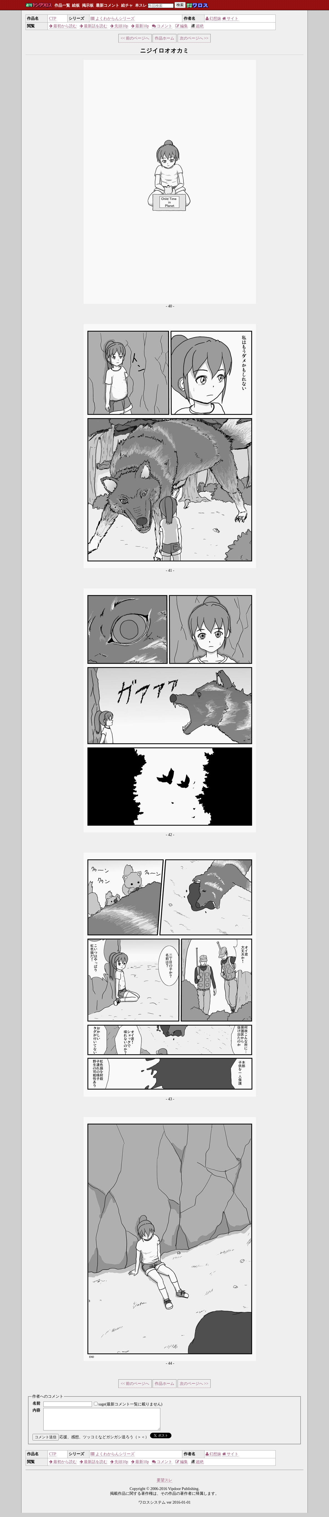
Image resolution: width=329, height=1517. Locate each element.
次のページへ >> (194, 38)
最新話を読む (94, 26)
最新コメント (107, 5)
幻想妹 (213, 18)
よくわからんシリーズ (112, 18)
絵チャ (127, 5)
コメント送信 (45, 1441)
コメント (162, 26)
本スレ (141, 5)
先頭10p (119, 26)
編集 (181, 26)
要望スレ (164, 1484)
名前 (36, 1403)
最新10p (140, 26)
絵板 (76, 5)
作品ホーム (164, 38)
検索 (180, 5)
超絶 (197, 26)
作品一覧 (62, 5)
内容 (36, 1410)
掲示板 (88, 5)
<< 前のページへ (135, 38)
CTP (52, 18)
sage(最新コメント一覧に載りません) (130, 1404)
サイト (230, 18)
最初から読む (63, 26)
